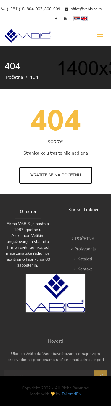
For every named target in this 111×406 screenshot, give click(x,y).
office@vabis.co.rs (83, 9)
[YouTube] (65, 18)
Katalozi (83, 264)
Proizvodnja (83, 253)
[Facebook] (56, 18)
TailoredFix (71, 394)
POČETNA (83, 243)
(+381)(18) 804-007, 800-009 (30, 9)
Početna (14, 77)
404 (34, 77)
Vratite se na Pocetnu (55, 175)
